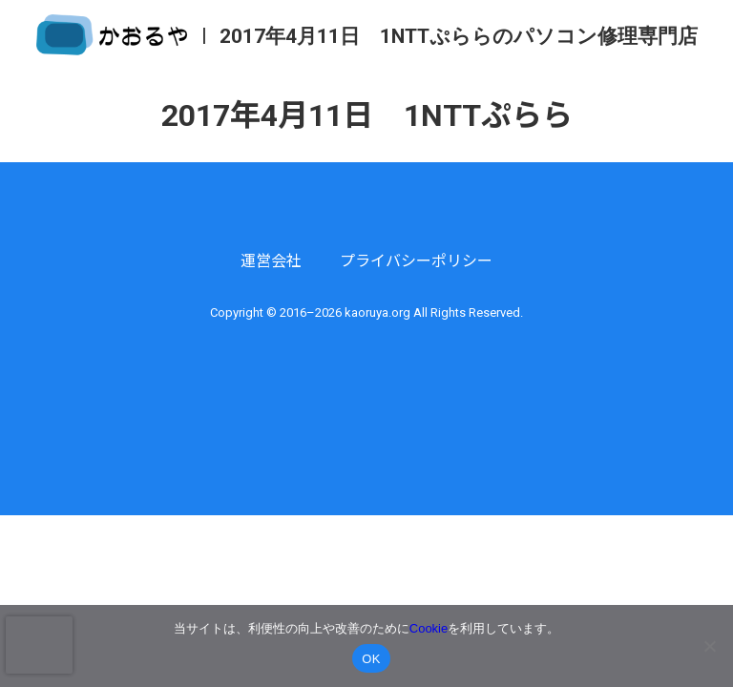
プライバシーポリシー (416, 261)
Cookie (428, 628)
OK (371, 659)
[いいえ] (709, 646)
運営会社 (271, 261)
